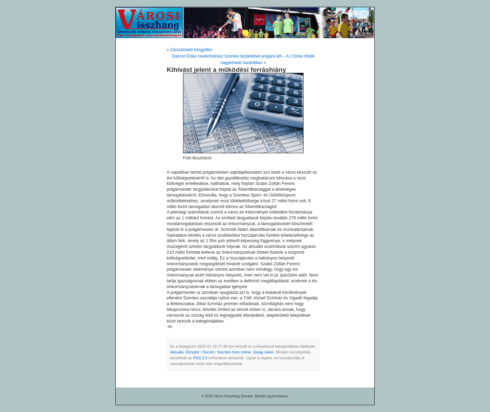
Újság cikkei (263, 352)
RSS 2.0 (200, 358)
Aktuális (177, 352)
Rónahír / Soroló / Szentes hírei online (218, 352)
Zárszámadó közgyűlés (191, 49)
